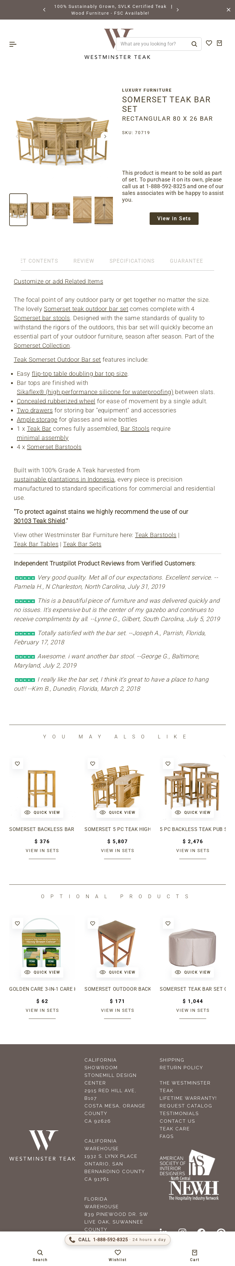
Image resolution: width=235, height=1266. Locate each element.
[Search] (194, 44)
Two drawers (35, 410)
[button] (44, 9)
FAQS (167, 1137)
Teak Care (175, 1129)
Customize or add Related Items (58, 281)
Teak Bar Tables (36, 544)
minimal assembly (43, 438)
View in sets (42, 850)
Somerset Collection (42, 345)
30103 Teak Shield (39, 521)
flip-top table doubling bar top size (79, 374)
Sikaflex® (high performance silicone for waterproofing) (95, 392)
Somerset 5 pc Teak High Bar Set (117, 829)
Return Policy (181, 1068)
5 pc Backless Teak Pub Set (193, 829)
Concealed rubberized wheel (56, 401)
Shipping (172, 1060)
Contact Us (177, 1121)
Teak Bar (39, 429)
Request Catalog (186, 1106)
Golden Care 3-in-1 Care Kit (42, 989)
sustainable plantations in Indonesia (64, 479)
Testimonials (179, 1114)
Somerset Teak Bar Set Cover (193, 989)
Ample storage (37, 419)
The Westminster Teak (185, 1087)
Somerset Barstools (54, 447)
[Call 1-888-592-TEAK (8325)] (118, 1240)
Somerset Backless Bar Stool (42, 829)
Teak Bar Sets (82, 544)
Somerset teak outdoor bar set (86, 309)
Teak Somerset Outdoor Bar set (57, 360)
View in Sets (174, 219)
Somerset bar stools (42, 318)
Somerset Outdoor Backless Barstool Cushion (117, 989)
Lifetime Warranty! (188, 1098)
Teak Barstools (156, 535)
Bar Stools (135, 429)
